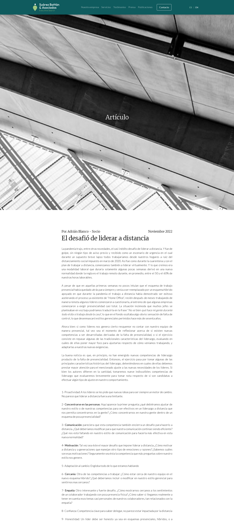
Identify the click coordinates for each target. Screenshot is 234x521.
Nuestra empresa (90, 7)
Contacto (164, 7)
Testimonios (119, 7)
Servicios (106, 7)
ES (191, 7)
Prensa (132, 7)
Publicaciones (145, 7)
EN (196, 7)
